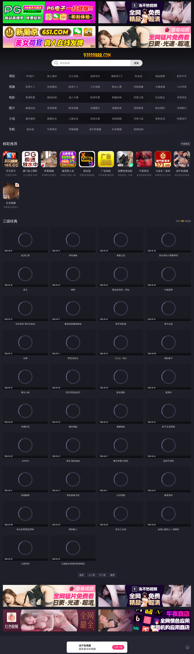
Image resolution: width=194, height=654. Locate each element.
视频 (12, 87)
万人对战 (73, 76)
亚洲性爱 (30, 97)
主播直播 (160, 86)
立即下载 (118, 647)
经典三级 (138, 97)
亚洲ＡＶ (30, 86)
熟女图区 (160, 108)
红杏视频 (117, 129)
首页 (81, 575)
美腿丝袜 (117, 108)
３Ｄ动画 (95, 86)
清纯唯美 (138, 108)
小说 (12, 118)
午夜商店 (52, 129)
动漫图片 (95, 108)
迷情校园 (117, 118)
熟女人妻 (117, 86)
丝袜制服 (138, 86)
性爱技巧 (182, 118)
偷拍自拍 (52, 97)
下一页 (102, 575)
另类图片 (182, 108)
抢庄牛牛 (182, 76)
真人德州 (52, 76)
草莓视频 (73, 129)
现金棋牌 (160, 76)
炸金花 (138, 76)
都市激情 (30, 118)
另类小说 (138, 118)
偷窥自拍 (30, 108)
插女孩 (30, 129)
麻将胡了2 (116, 76)
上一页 (92, 575)
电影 (12, 97)
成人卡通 (73, 97)
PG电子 (30, 76)
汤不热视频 (95, 129)
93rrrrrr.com (97, 55)
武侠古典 (95, 118)
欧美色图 (73, 108)
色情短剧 (138, 129)
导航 (12, 129)
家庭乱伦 (52, 118)
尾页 (112, 575)
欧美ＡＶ (73, 86)
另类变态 (182, 97)
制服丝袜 (117, 97)
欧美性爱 (95, 97)
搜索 (136, 63)
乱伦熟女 (160, 97)
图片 (12, 108)
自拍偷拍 (52, 86)
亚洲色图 (52, 108)
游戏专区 (95, 76)
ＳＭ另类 (182, 86)
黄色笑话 (160, 118)
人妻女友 (73, 118)
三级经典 (10, 221)
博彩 (12, 76)
